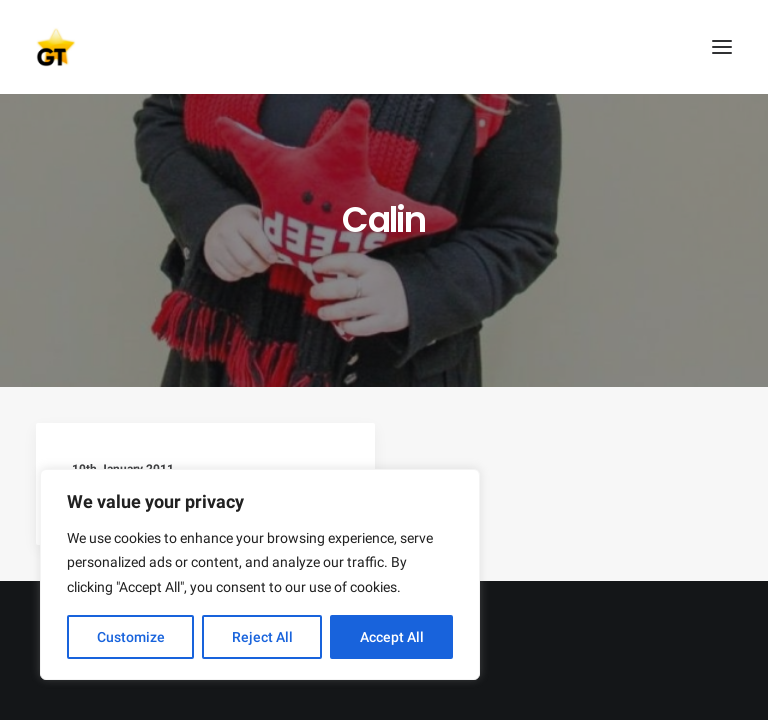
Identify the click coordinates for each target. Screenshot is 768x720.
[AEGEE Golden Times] (384, 47)
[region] (260, 575)
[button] (722, 47)
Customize (131, 637)
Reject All (262, 637)
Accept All (392, 637)
